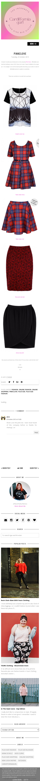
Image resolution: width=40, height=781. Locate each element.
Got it (26, 780)
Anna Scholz (7, 753)
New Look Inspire (9, 760)
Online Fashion (25, 390)
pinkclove (13, 392)
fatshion (22, 760)
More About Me (20, 506)
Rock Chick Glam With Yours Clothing (15, 600)
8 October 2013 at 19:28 (14, 419)
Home (21, 468)
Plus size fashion (9, 750)
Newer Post (6, 468)
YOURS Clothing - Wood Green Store (14, 666)
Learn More (17, 780)
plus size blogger (25, 750)
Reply (36, 432)
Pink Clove (28, 62)
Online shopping (26, 757)
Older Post (33, 468)
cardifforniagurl (9, 764)
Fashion (15, 390)
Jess (8, 417)
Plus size (21, 392)
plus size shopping (9, 757)
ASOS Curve (19, 753)
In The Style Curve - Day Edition (13, 709)
